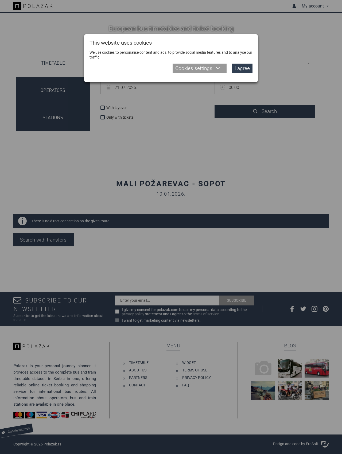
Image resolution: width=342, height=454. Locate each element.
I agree (242, 68)
